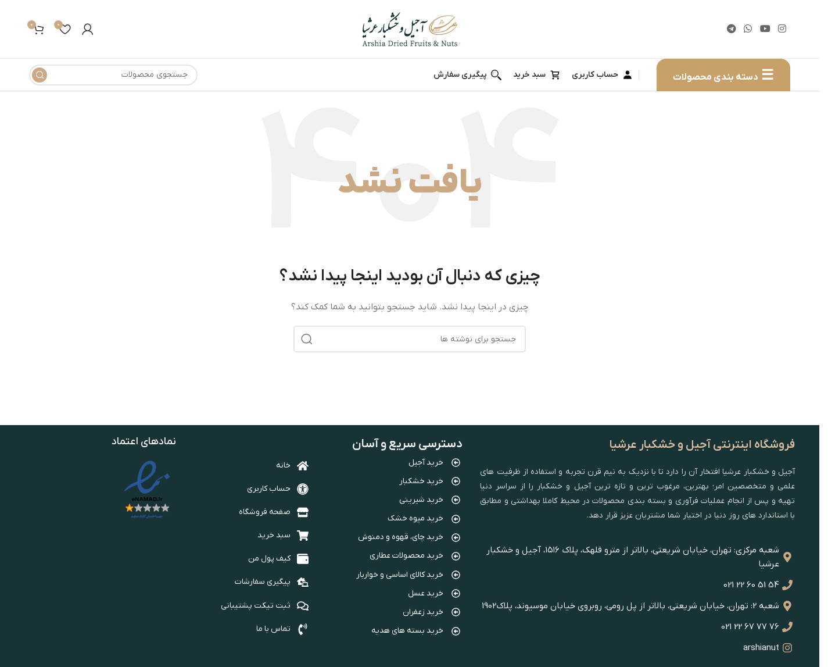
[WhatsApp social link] (748, 29)
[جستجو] (113, 75)
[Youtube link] (765, 29)
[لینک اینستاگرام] (782, 29)
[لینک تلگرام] (731, 29)
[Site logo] (410, 28)
